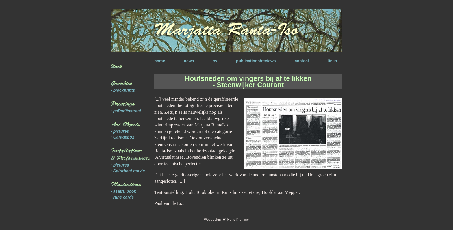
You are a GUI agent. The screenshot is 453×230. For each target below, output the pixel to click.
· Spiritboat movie (128, 171)
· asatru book (123, 191)
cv (215, 61)
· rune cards (122, 197)
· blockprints (123, 90)
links (332, 61)
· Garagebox (122, 137)
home (159, 61)
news (189, 61)
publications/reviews (256, 61)
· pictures (120, 131)
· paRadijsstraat (126, 111)
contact (302, 61)
